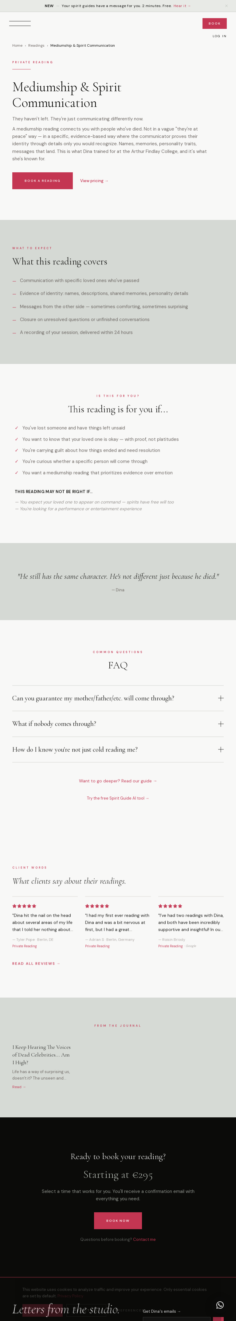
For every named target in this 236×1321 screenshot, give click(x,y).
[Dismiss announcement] (226, 5)
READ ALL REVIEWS (36, 972)
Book (215, 23)
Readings (36, 46)
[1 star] (14, 915)
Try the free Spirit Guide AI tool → (118, 802)
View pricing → (94, 182)
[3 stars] (24, 915)
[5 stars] (34, 915)
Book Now (118, 1221)
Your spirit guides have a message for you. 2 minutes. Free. (118, 5)
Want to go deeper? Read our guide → (118, 785)
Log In (220, 36)
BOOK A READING (43, 182)
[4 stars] (29, 915)
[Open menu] (20, 23)
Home (17, 46)
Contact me (144, 1239)
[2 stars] (19, 915)
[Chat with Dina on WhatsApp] (220, 1305)
